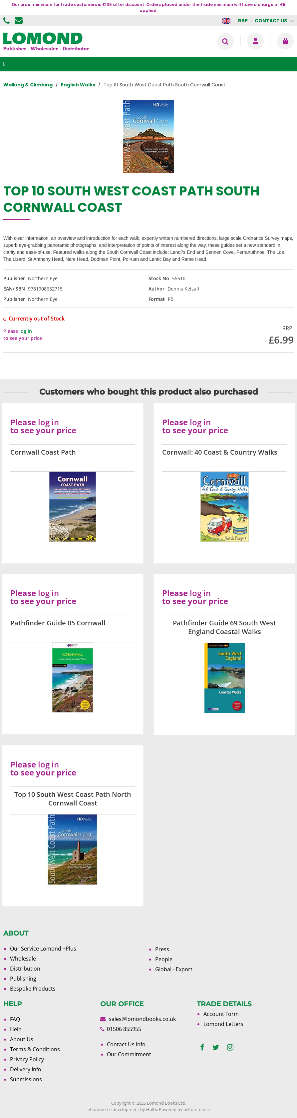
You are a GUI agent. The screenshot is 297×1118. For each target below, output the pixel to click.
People (163, 959)
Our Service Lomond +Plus (43, 948)
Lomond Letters (223, 1024)
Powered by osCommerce (184, 1109)
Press (162, 949)
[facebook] (202, 1047)
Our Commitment (129, 1054)
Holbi (151, 1109)
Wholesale (23, 958)
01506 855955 (7, 21)
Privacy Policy (27, 1059)
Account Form (221, 1014)
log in (25, 331)
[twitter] (215, 1047)
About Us (21, 1039)
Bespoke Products (33, 988)
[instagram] (230, 1047)
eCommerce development (113, 1109)
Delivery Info (25, 1069)
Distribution (25, 968)
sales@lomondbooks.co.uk (142, 1019)
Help (16, 1029)
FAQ (15, 1019)
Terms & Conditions (35, 1049)
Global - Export (173, 969)
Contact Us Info (126, 1044)
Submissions (26, 1079)
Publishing (23, 978)
